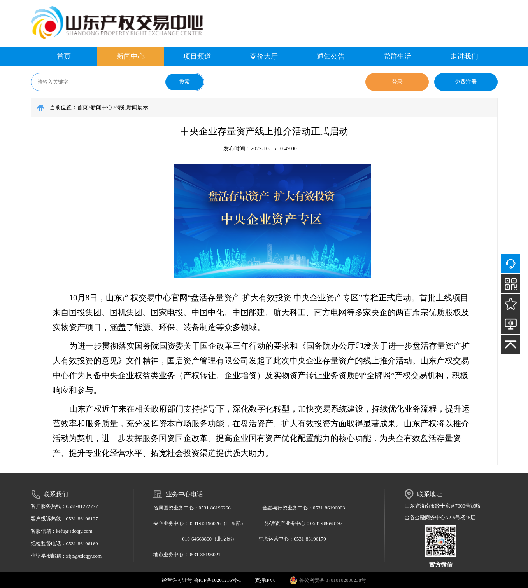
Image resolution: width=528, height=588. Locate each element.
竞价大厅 (264, 56)
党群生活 (397, 56)
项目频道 (197, 56)
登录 (397, 82)
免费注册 (466, 82)
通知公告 (331, 56)
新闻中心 (131, 56)
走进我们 (464, 56)
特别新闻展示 (132, 107)
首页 (64, 56)
